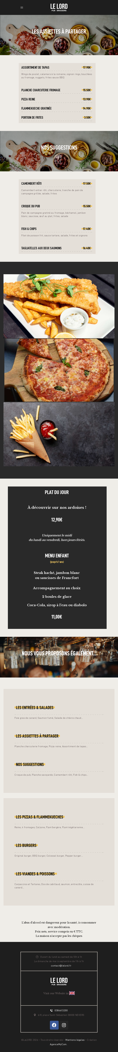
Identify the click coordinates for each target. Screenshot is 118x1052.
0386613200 (61, 1010)
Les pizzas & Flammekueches (39, 816)
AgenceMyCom (58, 1044)
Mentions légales (75, 1040)
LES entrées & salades (34, 707)
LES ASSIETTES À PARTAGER (37, 736)
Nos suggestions (30, 764)
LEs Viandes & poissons (35, 873)
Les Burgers (26, 845)
